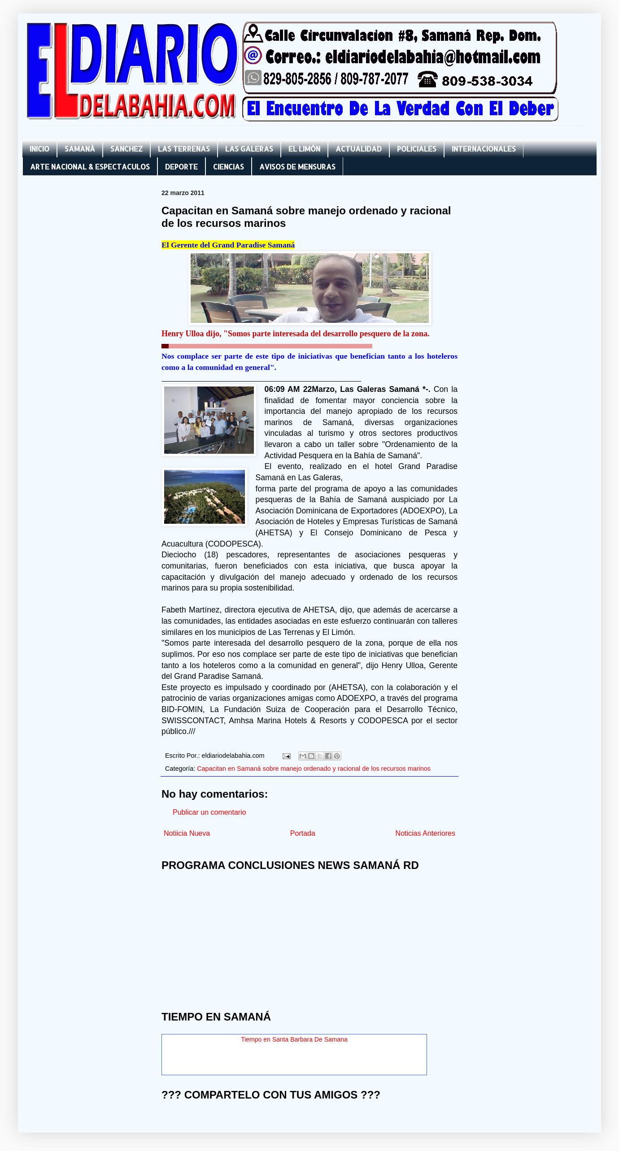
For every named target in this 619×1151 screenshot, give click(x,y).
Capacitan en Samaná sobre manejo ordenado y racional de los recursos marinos (314, 768)
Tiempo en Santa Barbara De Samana (294, 1039)
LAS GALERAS (249, 148)
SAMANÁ (80, 148)
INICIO (39, 148)
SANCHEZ (126, 148)
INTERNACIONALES (484, 148)
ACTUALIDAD (359, 148)
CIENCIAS (228, 166)
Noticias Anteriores (425, 833)
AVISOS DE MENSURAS (297, 166)
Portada (302, 833)
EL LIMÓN (304, 148)
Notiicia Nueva (187, 833)
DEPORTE (181, 166)
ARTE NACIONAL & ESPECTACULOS (90, 166)
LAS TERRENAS (184, 148)
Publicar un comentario (209, 812)
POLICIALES (416, 148)
